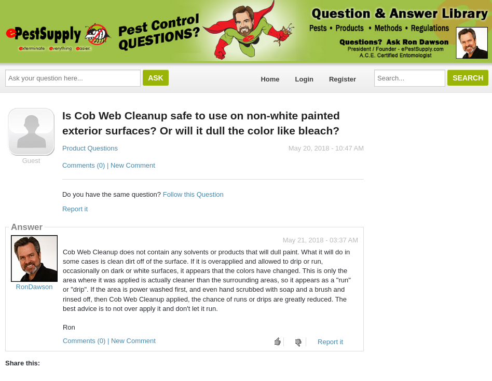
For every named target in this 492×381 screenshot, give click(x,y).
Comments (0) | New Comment (108, 165)
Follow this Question (193, 194)
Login (304, 79)
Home (270, 79)
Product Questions (90, 148)
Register (342, 79)
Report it (75, 209)
